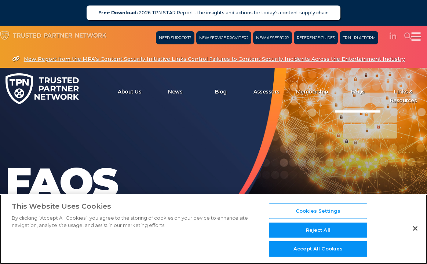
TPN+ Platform (355, 37)
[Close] (415, 233)
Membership (312, 91)
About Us (129, 91)
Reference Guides (312, 37)
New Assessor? (269, 37)
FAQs (358, 91)
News (175, 91)
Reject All (318, 235)
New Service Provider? (220, 37)
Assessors (266, 91)
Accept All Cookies (318, 254)
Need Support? (172, 37)
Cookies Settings (318, 216)
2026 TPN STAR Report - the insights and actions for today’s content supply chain (213, 13)
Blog (221, 91)
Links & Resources (403, 96)
